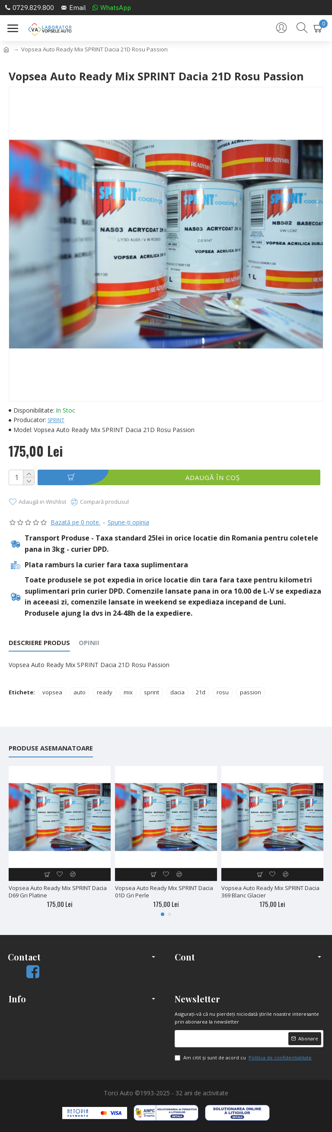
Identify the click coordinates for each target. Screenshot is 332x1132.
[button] (162, 914)
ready (104, 692)
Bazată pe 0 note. (75, 522)
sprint (151, 692)
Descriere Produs (39, 643)
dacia (177, 692)
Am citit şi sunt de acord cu (244, 1058)
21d (200, 692)
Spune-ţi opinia (128, 522)
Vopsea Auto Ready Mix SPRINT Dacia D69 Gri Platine (58, 891)
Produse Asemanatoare (51, 748)
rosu (223, 692)
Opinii (89, 643)
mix (128, 692)
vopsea (52, 692)
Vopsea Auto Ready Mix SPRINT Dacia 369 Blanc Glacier (270, 891)
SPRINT (56, 420)
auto (79, 692)
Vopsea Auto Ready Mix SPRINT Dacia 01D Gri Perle (164, 891)
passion (250, 692)
